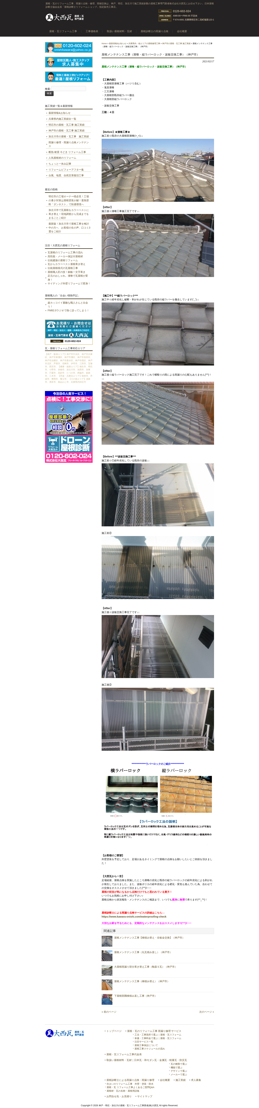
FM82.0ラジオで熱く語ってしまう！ (68, 310)
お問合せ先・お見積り (119, 1096)
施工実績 (181, 1080)
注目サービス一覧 (144, 1041)
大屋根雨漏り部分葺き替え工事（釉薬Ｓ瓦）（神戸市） (145, 966)
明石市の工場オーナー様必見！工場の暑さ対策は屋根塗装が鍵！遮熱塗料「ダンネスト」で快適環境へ (69, 200)
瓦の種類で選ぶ (179, 1064)
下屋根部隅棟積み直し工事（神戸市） (135, 995)
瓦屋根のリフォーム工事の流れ (65, 252)
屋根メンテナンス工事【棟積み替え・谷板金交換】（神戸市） (149, 937)
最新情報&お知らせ (117, 43)
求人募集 (196, 1080)
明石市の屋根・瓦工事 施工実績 (67, 124)
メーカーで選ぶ (179, 1074)
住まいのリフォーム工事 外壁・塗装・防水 (130, 1084)
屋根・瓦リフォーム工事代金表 (124, 1054)
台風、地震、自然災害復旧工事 (66, 175)
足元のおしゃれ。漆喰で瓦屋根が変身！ (68, 277)
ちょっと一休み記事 (60, 163)
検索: (48, 89)
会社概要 (165, 1080)
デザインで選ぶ (179, 1071)
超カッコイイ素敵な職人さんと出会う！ (68, 304)
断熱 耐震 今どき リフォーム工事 (67, 152)
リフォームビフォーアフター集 (66, 169)
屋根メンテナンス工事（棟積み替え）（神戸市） (142, 981)
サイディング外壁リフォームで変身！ (69, 283)
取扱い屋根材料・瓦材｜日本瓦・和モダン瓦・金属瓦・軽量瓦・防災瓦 (146, 1060)
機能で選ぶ (176, 1067)
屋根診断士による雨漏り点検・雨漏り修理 (130, 1080)
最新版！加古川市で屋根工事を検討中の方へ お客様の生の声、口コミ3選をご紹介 (69, 227)
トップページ (114, 1031)
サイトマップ (144, 1096)
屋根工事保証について (146, 1045)
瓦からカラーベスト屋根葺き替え (66, 264)
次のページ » (206, 1011)
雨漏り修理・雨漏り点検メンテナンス (69, 144)
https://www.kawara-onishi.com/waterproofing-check (134, 916)
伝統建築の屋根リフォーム (63, 260)
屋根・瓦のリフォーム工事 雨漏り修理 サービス (154, 1031)
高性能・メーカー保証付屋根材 (65, 256)
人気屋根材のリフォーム (62, 157)
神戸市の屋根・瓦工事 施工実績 (176, 43)
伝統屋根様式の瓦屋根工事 (63, 268)
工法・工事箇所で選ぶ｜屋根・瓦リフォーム (158, 1034)
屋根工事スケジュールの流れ (150, 1048)
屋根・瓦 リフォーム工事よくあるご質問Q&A (130, 1087)
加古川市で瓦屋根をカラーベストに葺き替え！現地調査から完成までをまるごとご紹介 (69, 214)
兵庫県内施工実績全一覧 (62, 118)
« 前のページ (109, 1011)
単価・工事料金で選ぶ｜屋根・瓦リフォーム (158, 1038)
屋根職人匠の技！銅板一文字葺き (66, 272)
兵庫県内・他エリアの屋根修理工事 (144, 43)
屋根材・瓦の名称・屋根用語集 (123, 1091)
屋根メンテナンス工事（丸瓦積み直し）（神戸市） (143, 952)
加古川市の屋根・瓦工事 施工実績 (69, 136)
